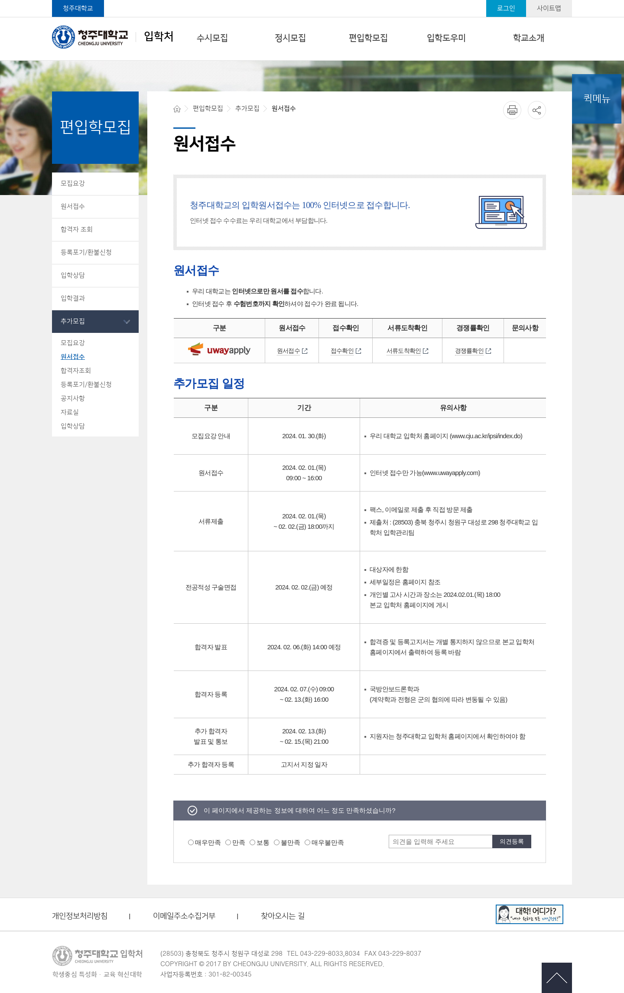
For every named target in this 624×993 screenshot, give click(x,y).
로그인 (506, 8)
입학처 (113, 37)
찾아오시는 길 (283, 916)
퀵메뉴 (597, 98)
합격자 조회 (77, 229)
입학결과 (73, 298)
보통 (263, 842)
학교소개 (528, 38)
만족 (238, 842)
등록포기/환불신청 (86, 252)
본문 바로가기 (312, 0)
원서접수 (73, 206)
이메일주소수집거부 (184, 916)
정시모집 (290, 38)
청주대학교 (78, 8)
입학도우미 (446, 38)
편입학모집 (368, 38)
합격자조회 (76, 370)
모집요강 (73, 183)
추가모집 (73, 321)
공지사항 (73, 398)
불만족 (290, 842)
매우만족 (208, 842)
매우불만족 (328, 842)
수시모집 (212, 38)
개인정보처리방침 (79, 916)
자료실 (70, 412)
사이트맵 (549, 8)
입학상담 (73, 275)
